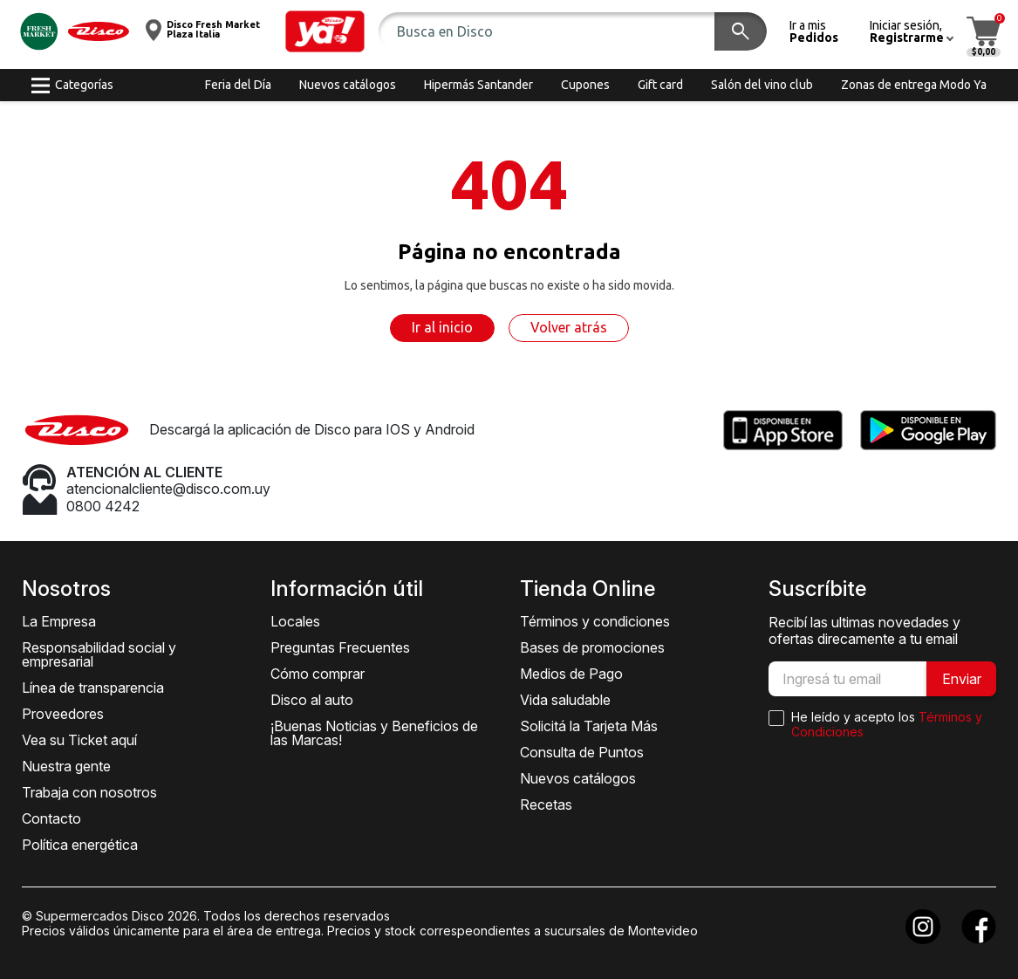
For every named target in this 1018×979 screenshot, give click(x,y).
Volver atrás (568, 327)
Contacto (51, 818)
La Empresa (59, 621)
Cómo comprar (317, 674)
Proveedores (63, 714)
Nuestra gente (66, 766)
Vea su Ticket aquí (79, 740)
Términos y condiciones (595, 621)
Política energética (80, 845)
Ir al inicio (442, 327)
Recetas (546, 804)
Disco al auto (311, 700)
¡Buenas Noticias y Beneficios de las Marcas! (374, 733)
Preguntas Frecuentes (340, 647)
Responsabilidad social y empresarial (99, 654)
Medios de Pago (571, 674)
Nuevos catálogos (578, 778)
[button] (325, 31)
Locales (295, 621)
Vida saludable (565, 700)
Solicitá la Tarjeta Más (589, 726)
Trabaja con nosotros (89, 792)
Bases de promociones (592, 647)
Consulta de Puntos (582, 752)
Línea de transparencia (93, 688)
